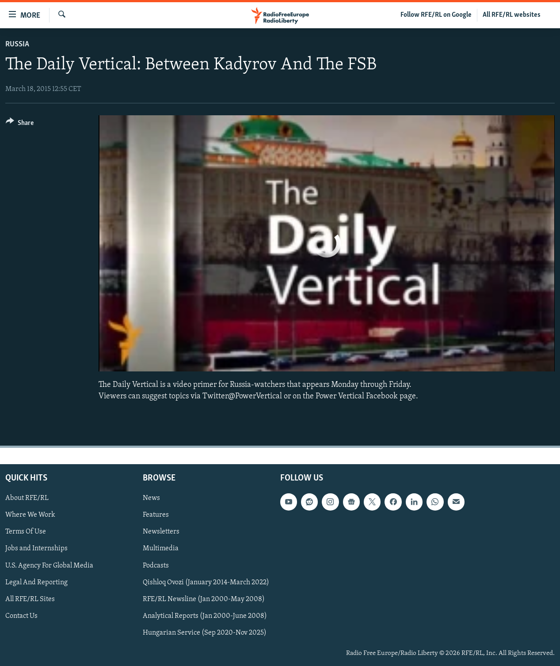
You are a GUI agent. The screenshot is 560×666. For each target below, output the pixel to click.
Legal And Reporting (36, 582)
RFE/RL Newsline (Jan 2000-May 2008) (204, 598)
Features (156, 514)
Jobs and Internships (36, 548)
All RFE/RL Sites (30, 598)
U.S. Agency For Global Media (49, 565)
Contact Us (21, 615)
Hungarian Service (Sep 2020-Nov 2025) (205, 632)
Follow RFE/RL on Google (436, 15)
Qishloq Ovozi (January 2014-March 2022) (206, 582)
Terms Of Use (25, 531)
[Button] (20, 124)
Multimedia (161, 548)
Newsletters (161, 531)
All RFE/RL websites (512, 15)
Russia (17, 44)
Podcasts (156, 565)
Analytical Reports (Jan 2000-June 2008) (205, 615)
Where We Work (30, 514)
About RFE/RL (27, 498)
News (151, 498)
